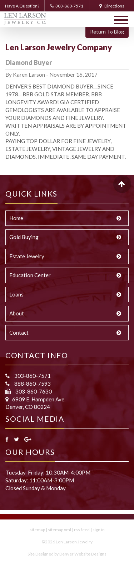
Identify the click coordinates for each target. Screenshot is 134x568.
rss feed (82, 529)
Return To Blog (107, 32)
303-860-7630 (33, 391)
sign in (99, 529)
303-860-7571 (66, 6)
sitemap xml (59, 529)
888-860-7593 (32, 383)
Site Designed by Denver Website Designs (67, 554)
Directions (111, 6)
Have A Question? (22, 6)
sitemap (37, 529)
